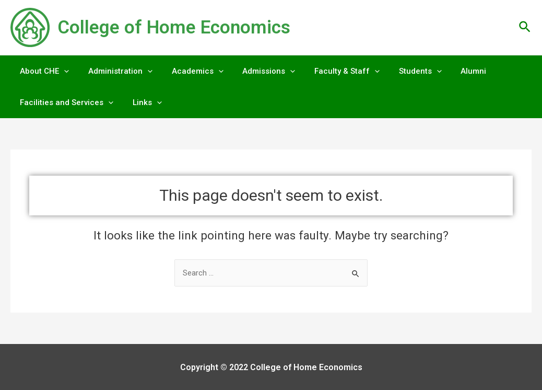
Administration (115, 71)
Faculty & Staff (331, 71)
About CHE (42, 71)
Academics (189, 71)
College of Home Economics (173, 27)
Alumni (451, 71)
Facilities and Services (65, 102)
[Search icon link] (525, 27)
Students (401, 71)
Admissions (256, 71)
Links (142, 102)
